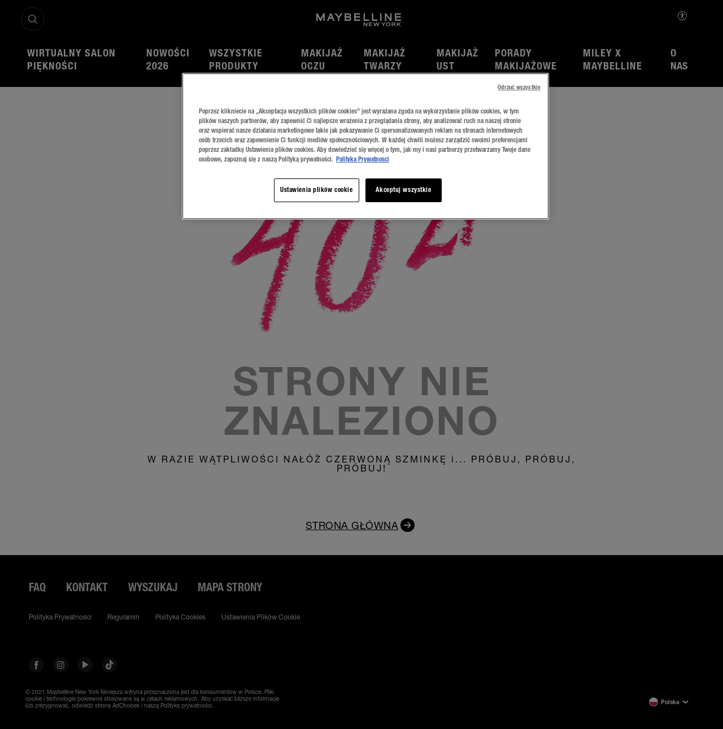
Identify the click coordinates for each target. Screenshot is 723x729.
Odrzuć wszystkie (519, 87)
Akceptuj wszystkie (403, 190)
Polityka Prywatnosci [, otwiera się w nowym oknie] (362, 159)
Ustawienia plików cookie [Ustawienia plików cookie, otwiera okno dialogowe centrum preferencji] (316, 190)
